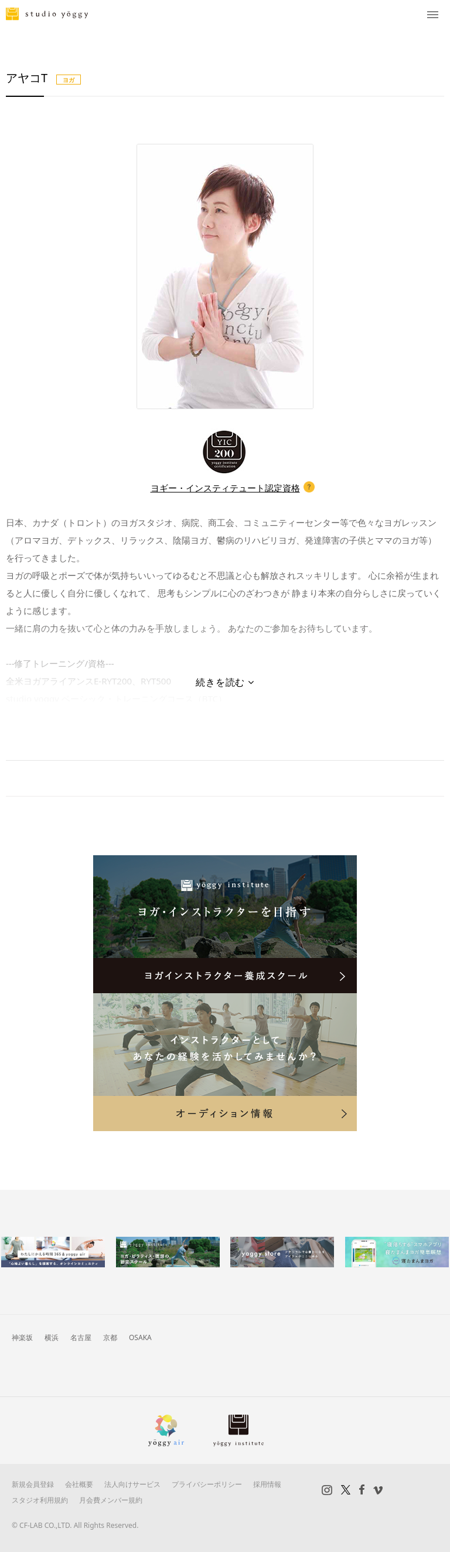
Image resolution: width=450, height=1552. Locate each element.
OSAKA (140, 1337)
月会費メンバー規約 (110, 1500)
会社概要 (79, 1484)
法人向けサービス (132, 1484)
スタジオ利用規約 (40, 1500)
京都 (110, 1337)
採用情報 (267, 1484)
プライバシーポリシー (207, 1484)
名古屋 (80, 1337)
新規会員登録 (33, 1484)
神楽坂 (22, 1337)
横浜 (52, 1337)
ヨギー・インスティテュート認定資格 (225, 488)
